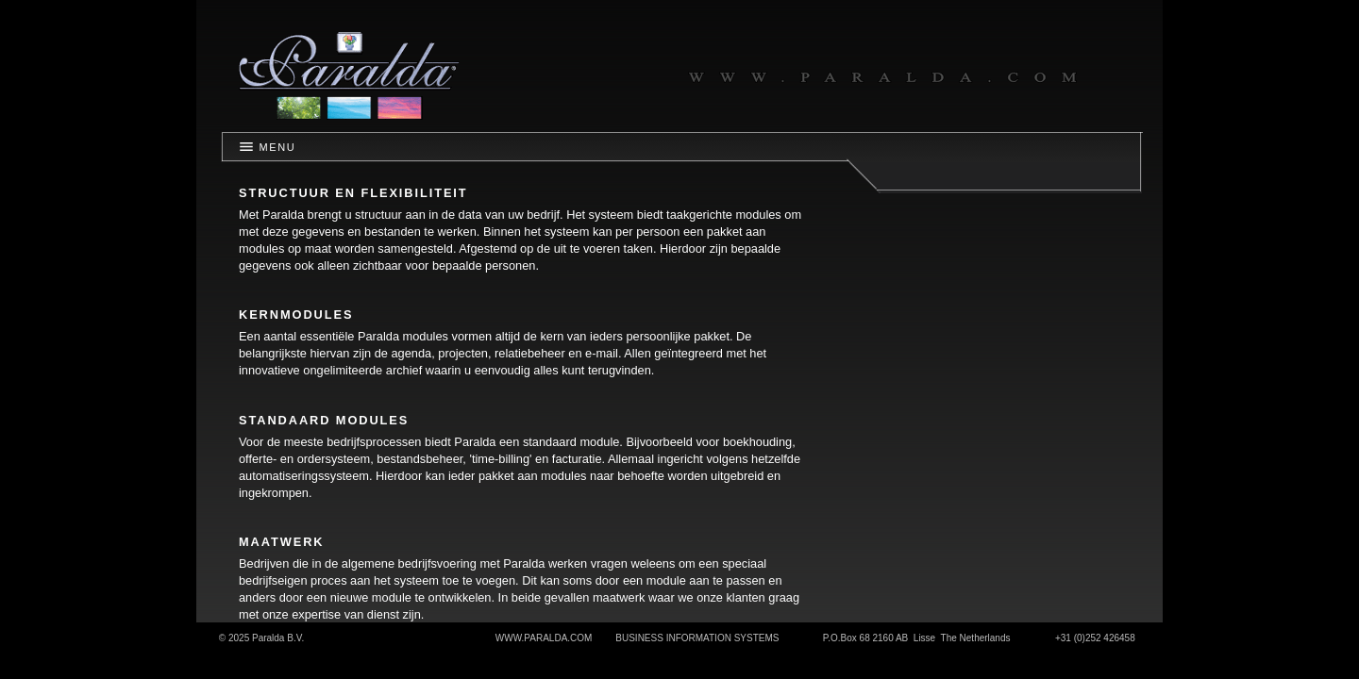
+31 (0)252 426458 (1095, 638)
